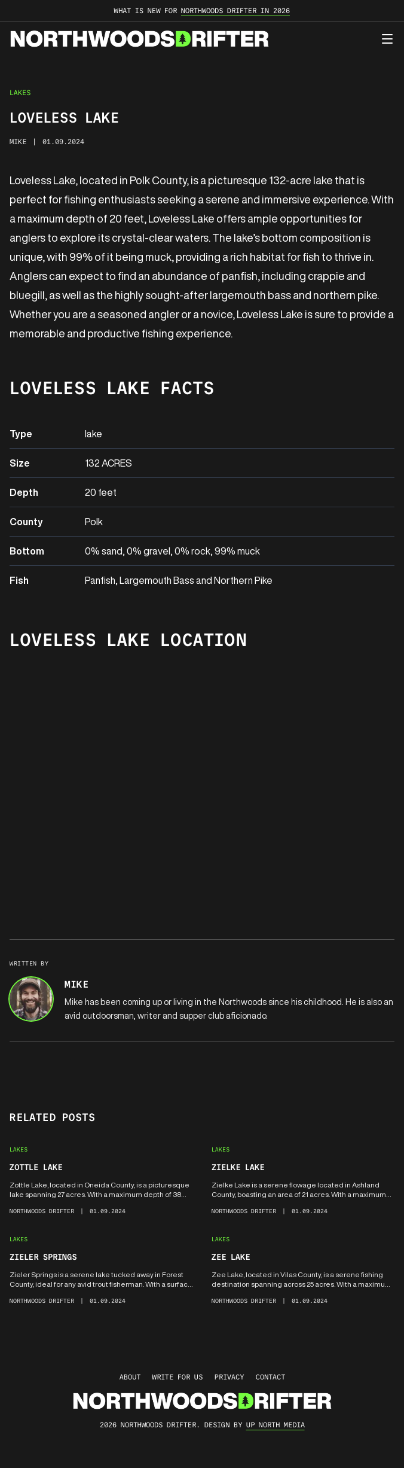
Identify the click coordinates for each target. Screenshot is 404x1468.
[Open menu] (387, 39)
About (130, 1377)
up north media (275, 1425)
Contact (270, 1377)
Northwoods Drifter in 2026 (235, 10)
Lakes (20, 92)
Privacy (229, 1377)
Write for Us (177, 1377)
